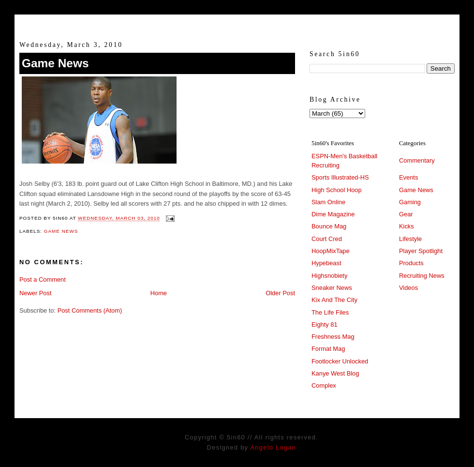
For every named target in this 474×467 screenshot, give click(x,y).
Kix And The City (334, 299)
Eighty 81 (324, 324)
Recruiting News (421, 275)
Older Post (280, 293)
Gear (406, 214)
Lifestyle (410, 238)
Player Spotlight (421, 251)
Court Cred (326, 238)
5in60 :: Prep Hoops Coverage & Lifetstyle (237, 23)
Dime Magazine (333, 214)
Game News (55, 63)
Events (408, 177)
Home (158, 293)
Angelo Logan (273, 447)
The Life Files (330, 312)
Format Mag (328, 348)
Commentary (417, 160)
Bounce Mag (328, 226)
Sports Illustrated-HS (340, 177)
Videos (408, 287)
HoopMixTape (330, 251)
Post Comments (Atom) (90, 310)
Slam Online (328, 202)
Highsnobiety (329, 275)
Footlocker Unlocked (339, 361)
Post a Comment (42, 279)
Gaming (410, 202)
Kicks (406, 226)
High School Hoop (336, 190)
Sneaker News (331, 287)
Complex (323, 385)
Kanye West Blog (335, 373)
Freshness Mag (333, 336)
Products (411, 263)
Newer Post (35, 293)
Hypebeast (326, 263)
